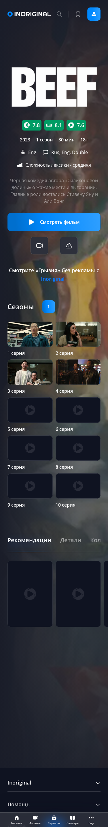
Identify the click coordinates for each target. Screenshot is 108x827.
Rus (55, 152)
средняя (82, 165)
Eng (32, 152)
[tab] (29, 540)
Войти (94, 14)
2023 (25, 140)
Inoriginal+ (54, 278)
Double (80, 152)
